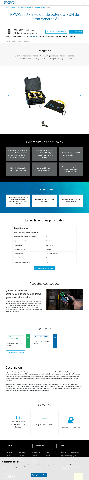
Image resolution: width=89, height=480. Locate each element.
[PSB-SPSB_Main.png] (44, 96)
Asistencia (26, 41)
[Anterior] (8, 95)
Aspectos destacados (62, 36)
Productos (13, 7)
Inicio (7, 7)
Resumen (8, 36)
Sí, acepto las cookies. (39, 475)
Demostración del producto (13, 41)
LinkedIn (48, 455)
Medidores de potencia (39, 7)
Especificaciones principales (46, 36)
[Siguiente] (80, 95)
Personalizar (53, 475)
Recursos (72, 36)
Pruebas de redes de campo (24, 7)
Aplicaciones (33, 36)
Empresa (8, 455)
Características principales (20, 36)
